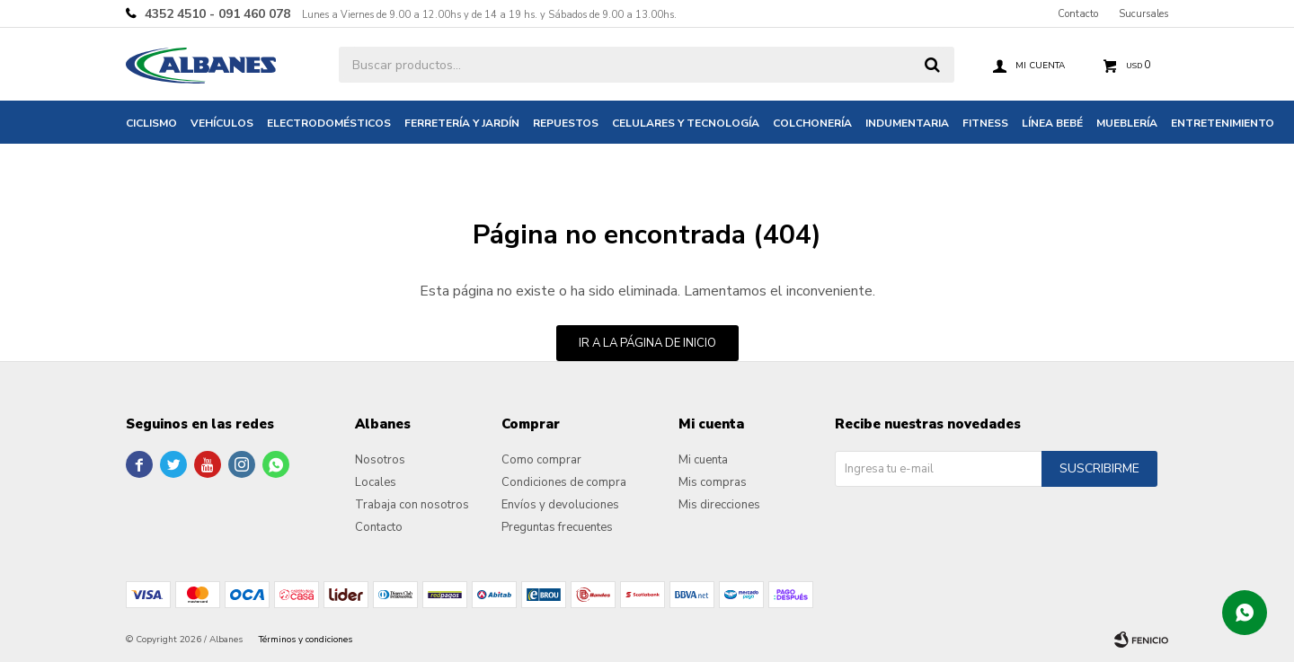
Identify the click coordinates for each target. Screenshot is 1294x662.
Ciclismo (151, 123)
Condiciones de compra (563, 482)
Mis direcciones (719, 505)
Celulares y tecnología (685, 123)
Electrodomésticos (329, 123)
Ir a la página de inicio (647, 343)
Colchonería (812, 123)
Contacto (1078, 14)
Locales (375, 482)
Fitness (985, 123)
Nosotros (380, 460)
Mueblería (1126, 123)
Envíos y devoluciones (560, 505)
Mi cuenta (703, 460)
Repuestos (565, 123)
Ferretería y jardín (461, 123)
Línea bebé (1052, 123)
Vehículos (222, 123)
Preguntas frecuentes (557, 527)
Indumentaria (907, 123)
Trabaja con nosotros (412, 505)
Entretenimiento (1222, 123)
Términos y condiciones (305, 639)
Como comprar (541, 460)
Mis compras (712, 482)
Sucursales (1143, 14)
